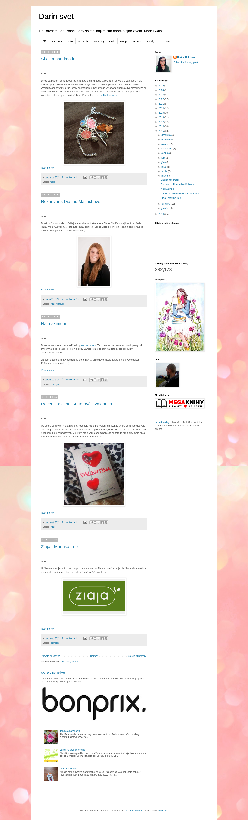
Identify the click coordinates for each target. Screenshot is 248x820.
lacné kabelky (162, 422)
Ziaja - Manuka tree (59, 546)
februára (166, 203)
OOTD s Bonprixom (53, 672)
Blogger (163, 810)
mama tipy (99, 41)
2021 (161, 103)
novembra (166, 139)
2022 (161, 99)
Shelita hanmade (108, 95)
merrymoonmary (133, 810)
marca (165, 175)
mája (164, 167)
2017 (161, 122)
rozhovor (137, 41)
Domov (94, 656)
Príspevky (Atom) (69, 661)
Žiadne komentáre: (71, 177)
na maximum (88, 345)
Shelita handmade (58, 59)
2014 (161, 214)
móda (112, 41)
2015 (161, 131)
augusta (165, 153)
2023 (161, 94)
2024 (161, 90)
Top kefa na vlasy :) (70, 731)
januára (165, 208)
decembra (166, 135)
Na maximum (53, 323)
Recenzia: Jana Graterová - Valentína (76, 404)
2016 (161, 126)
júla (163, 157)
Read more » (47, 167)
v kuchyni (152, 41)
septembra (167, 148)
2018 (161, 117)
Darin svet (56, 16)
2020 (161, 108)
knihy (70, 41)
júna (163, 162)
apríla (164, 171)
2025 (161, 85)
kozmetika (83, 41)
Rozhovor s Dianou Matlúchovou (72, 201)
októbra (165, 144)
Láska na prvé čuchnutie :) (73, 750)
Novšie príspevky (51, 656)
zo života (166, 41)
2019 (161, 113)
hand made (57, 41)
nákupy (124, 41)
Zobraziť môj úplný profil (185, 62)
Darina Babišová (186, 57)
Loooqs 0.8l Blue (68, 768)
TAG (43, 41)
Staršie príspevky (137, 656)
